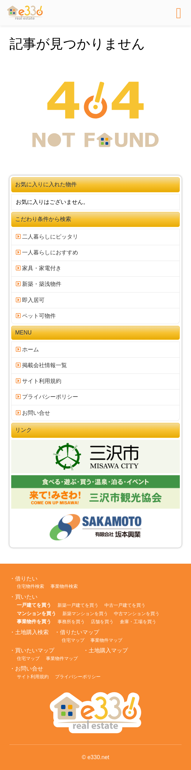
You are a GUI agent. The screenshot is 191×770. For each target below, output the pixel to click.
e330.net (98, 757)
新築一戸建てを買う (77, 605)
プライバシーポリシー (47, 397)
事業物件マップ (106, 640)
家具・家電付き (38, 268)
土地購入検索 (32, 632)
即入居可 (30, 300)
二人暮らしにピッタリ (47, 237)
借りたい (26, 579)
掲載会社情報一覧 (41, 365)
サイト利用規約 (38, 381)
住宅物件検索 (30, 586)
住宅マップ (73, 640)
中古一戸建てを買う (124, 605)
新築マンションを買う (85, 613)
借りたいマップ (79, 632)
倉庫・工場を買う (138, 621)
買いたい (26, 597)
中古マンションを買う (136, 613)
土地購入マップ (108, 650)
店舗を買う (102, 621)
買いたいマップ (34, 650)
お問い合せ (33, 413)
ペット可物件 (36, 316)
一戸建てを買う (34, 605)
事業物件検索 (64, 586)
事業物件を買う (34, 621)
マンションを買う (36, 613)
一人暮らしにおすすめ (47, 252)
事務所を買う (71, 621)
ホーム (27, 349)
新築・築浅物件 (38, 284)
